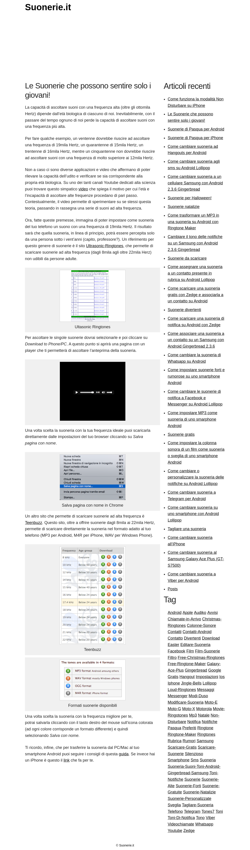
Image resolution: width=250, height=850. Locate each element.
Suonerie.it (48, 7)
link (66, 760)
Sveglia (174, 805)
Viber (210, 817)
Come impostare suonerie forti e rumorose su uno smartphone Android (196, 376)
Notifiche (209, 722)
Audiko (200, 612)
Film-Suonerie (207, 651)
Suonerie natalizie (183, 206)
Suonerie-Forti (188, 786)
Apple (188, 612)
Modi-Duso (198, 696)
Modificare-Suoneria (185, 702)
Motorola (204, 709)
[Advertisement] (125, 47)
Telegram (192, 811)
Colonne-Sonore (201, 625)
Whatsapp (204, 824)
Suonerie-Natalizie (199, 792)
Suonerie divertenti (184, 310)
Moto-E (211, 702)
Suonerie (192, 779)
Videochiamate (181, 824)
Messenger (177, 696)
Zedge (189, 830)
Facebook (176, 651)
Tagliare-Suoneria (197, 805)
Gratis (173, 677)
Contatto (175, 638)
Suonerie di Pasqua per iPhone (195, 138)
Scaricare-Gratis (182, 747)
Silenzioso (194, 754)
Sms (195, 760)
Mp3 (193, 715)
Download (211, 638)
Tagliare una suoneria (187, 529)
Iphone (174, 683)
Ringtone (205, 728)
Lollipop (209, 683)
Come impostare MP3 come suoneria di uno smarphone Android (192, 419)
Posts (173, 589)
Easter (173, 644)
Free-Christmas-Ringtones (201, 657)
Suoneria (208, 760)
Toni (219, 811)
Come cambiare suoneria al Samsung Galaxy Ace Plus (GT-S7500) (196, 559)
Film (190, 651)
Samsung (205, 741)
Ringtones (206, 734)
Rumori (189, 741)
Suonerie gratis (181, 434)
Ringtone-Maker (182, 734)
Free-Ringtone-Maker (187, 664)
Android (174, 612)
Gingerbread (196, 670)
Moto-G (174, 709)
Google (214, 670)
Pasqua (174, 728)
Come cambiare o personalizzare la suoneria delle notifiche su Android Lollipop (196, 477)
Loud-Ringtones (182, 689)
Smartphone (178, 760)
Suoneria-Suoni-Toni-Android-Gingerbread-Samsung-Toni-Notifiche (194, 773)
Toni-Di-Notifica (181, 817)
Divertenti (192, 638)
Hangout (187, 677)
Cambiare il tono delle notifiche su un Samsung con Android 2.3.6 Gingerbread (195, 243)
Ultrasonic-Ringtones (104, 246)
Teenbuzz (33, 522)
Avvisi (212, 612)
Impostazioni (207, 677)
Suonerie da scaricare (187, 258)
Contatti (174, 632)
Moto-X (188, 709)
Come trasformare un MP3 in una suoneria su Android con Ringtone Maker (193, 221)
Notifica (194, 722)
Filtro (172, 657)
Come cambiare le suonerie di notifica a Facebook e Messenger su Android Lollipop (195, 398)
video (83, 189)
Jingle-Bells (191, 683)
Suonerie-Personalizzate (189, 798)
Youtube (175, 830)
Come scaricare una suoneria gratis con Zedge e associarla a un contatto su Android (195, 295)
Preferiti (189, 728)
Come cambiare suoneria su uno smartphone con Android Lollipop (193, 514)
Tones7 (207, 811)
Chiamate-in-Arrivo (184, 619)
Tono (200, 817)
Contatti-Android (197, 632)
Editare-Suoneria (195, 644)
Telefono (175, 811)
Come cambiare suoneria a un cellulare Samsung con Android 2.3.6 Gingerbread (195, 183)
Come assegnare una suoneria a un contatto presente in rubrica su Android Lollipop (195, 273)
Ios (222, 677)
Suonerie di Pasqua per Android (196, 129)
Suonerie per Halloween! (189, 198)
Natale (203, 715)
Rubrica (174, 741)
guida (124, 754)
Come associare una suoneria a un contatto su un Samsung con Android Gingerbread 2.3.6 (196, 340)
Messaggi (205, 689)
